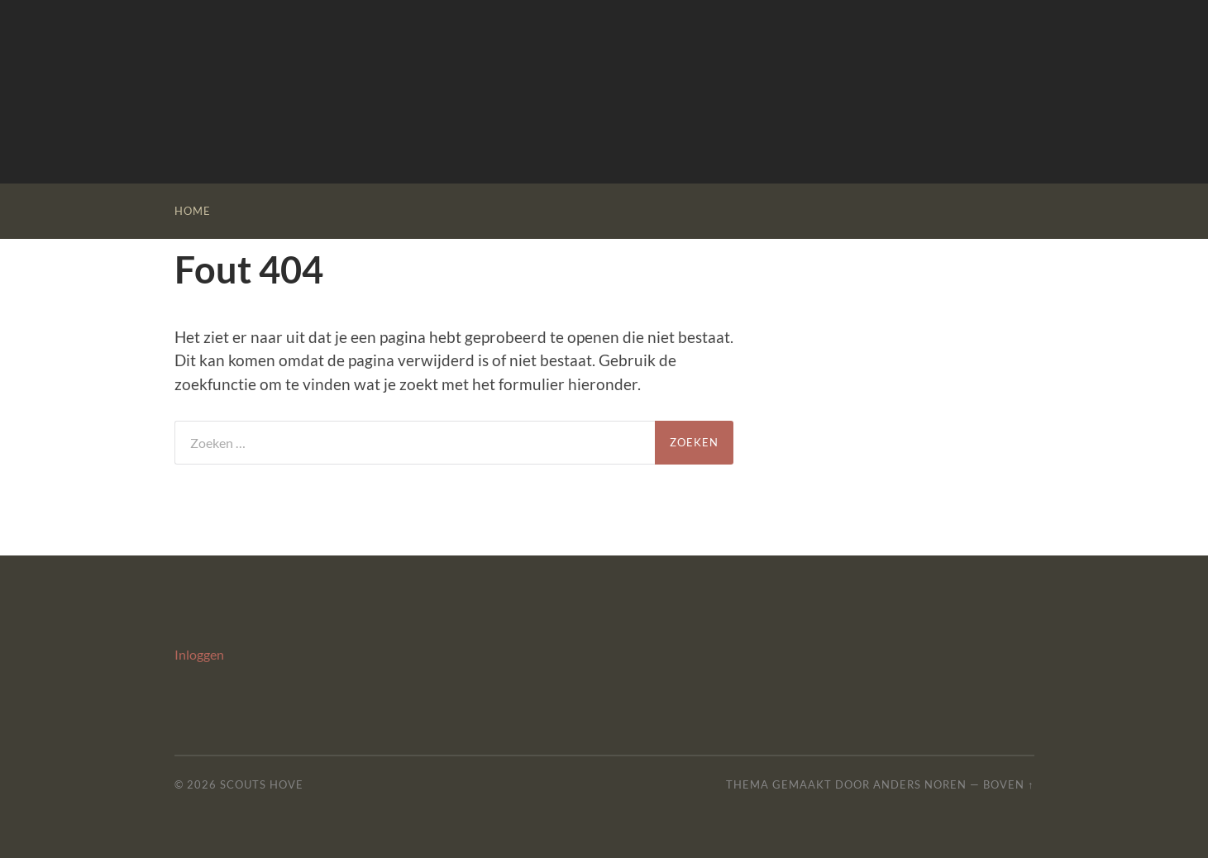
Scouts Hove (261, 784)
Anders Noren (920, 784)
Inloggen (199, 654)
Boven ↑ (1008, 784)
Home (192, 210)
